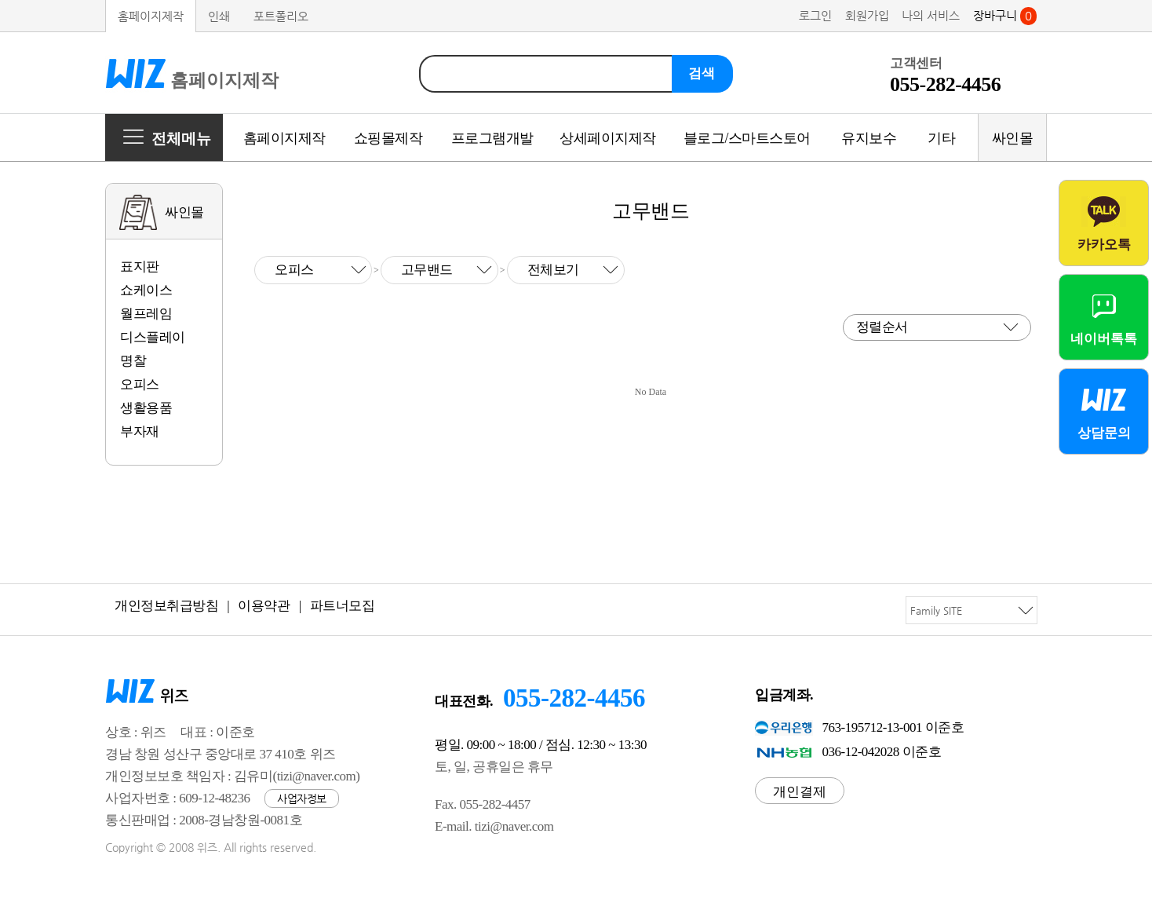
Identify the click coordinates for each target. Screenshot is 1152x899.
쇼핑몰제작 (388, 138)
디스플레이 (152, 337)
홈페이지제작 (151, 16)
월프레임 (146, 313)
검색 (701, 73)
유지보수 (868, 138)
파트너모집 (342, 605)
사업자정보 (301, 798)
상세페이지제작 (608, 138)
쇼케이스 (146, 290)
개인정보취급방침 (166, 605)
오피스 (139, 384)
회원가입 (867, 15)
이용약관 (264, 605)
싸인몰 (1013, 138)
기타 (941, 138)
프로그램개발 (492, 138)
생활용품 (146, 407)
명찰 (133, 360)
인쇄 (219, 16)
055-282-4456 (574, 698)
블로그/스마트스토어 (747, 138)
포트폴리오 (280, 16)
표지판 (139, 266)
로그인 (815, 15)
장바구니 (1005, 15)
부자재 (139, 431)
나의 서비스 (931, 15)
